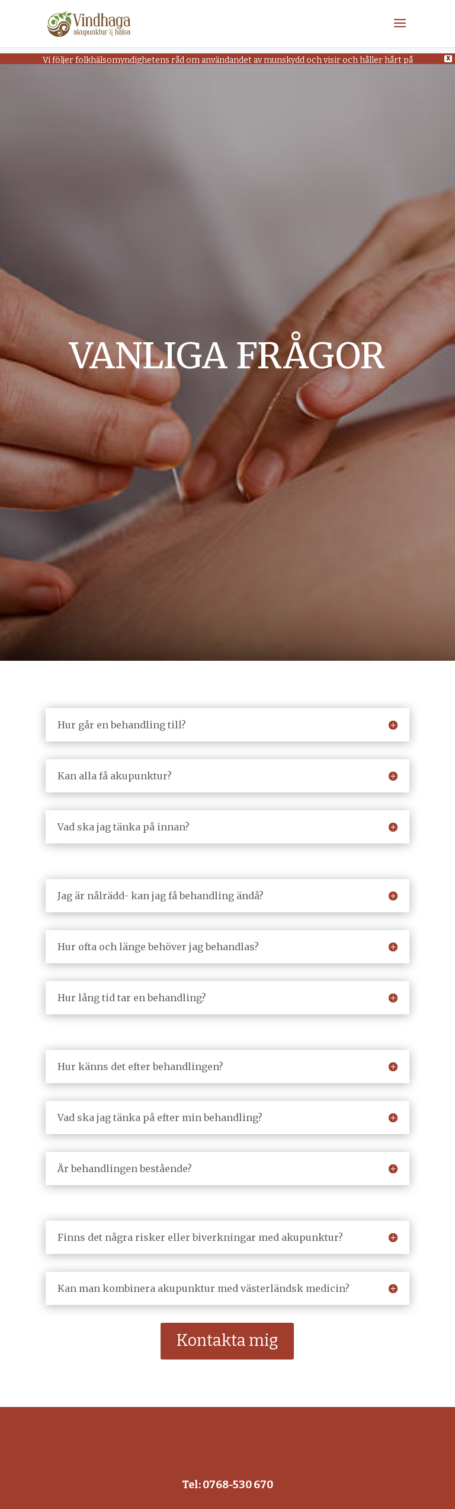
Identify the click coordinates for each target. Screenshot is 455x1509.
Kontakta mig (227, 1330)
